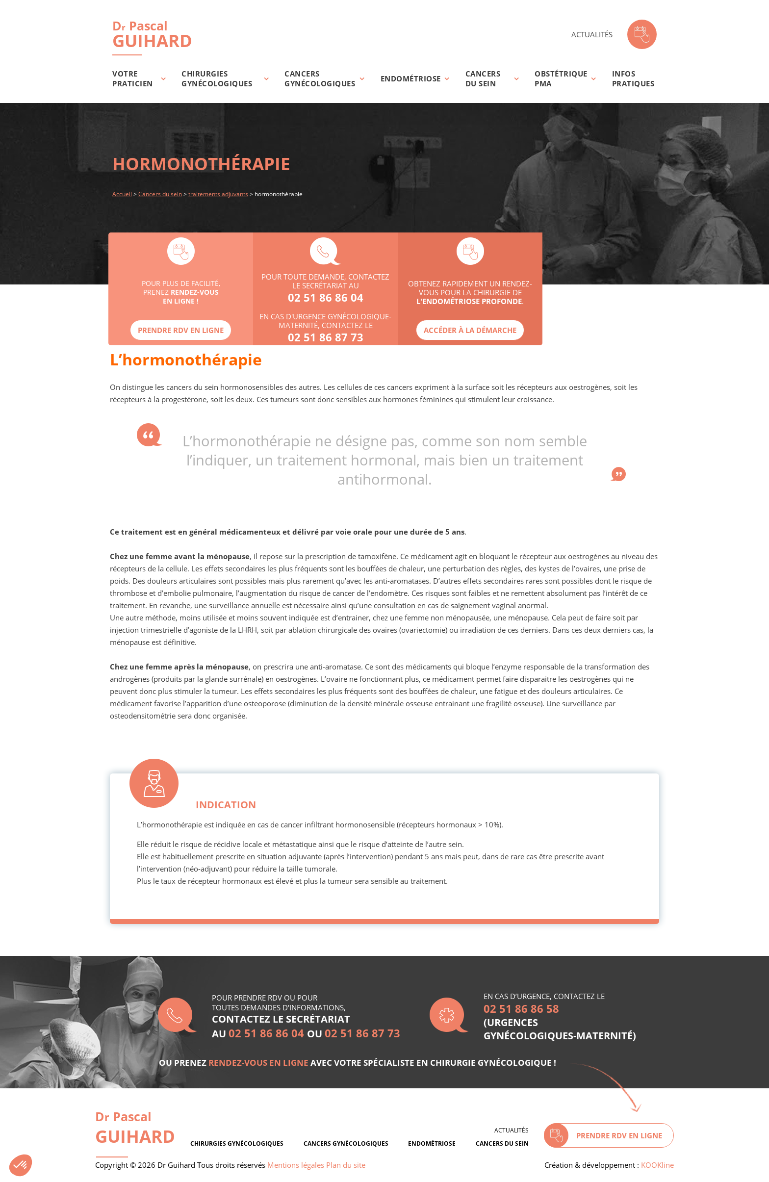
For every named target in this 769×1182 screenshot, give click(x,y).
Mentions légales (295, 1165)
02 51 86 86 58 (521, 1008)
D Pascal (135, 1128)
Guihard (152, 34)
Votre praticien (132, 78)
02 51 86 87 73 (325, 337)
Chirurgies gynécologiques (216, 78)
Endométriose (411, 78)
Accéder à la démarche (470, 330)
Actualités (592, 34)
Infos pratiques (633, 78)
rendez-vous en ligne (258, 1062)
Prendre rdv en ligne (181, 330)
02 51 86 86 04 (325, 297)
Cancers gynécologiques (319, 78)
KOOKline (657, 1165)
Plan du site (345, 1165)
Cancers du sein (483, 78)
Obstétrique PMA (561, 78)
